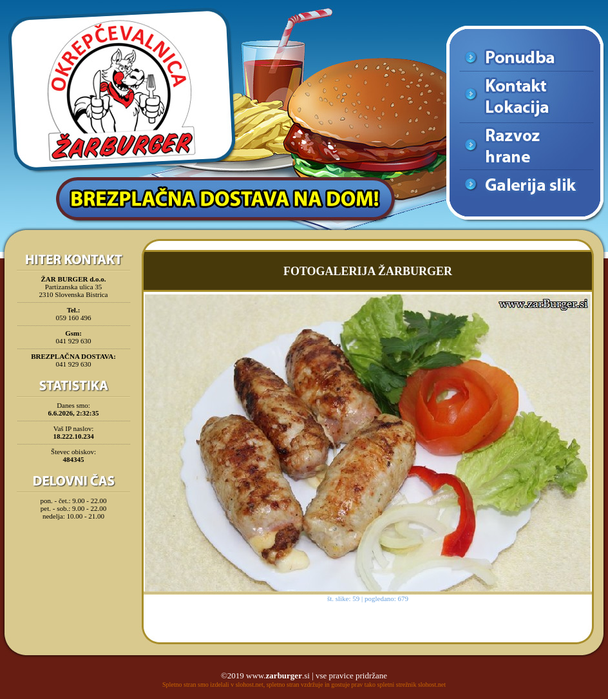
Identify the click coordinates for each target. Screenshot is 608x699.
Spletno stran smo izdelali (195, 684)
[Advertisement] (73, 557)
